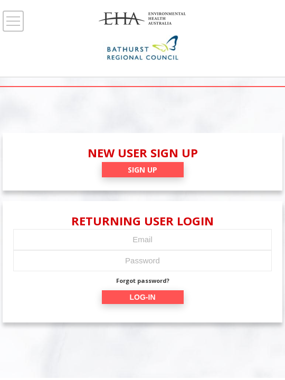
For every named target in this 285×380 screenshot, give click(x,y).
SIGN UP (142, 170)
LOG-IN (143, 297)
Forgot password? (142, 280)
